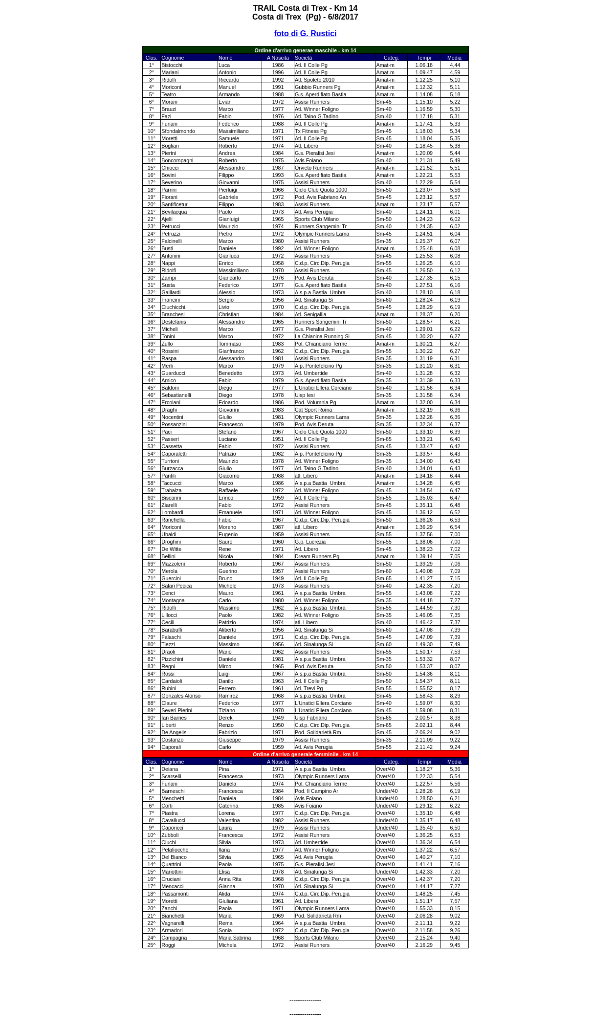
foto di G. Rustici (305, 33)
